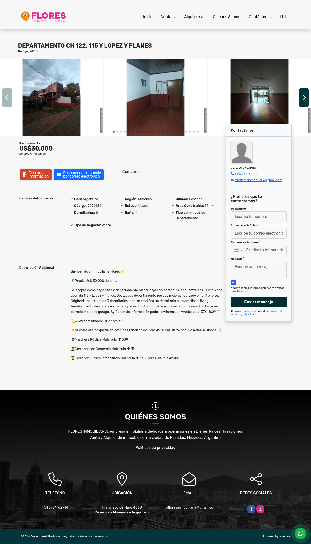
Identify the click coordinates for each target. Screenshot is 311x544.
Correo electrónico (245, 225)
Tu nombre (239, 208)
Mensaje (237, 259)
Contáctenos (260, 17)
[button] (114, 132)
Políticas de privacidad (155, 447)
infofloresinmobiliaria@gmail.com (258, 180)
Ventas (167, 17)
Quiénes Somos (226, 17)
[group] (51, 97)
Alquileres (193, 17)
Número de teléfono (245, 242)
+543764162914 (246, 174)
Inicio (148, 17)
